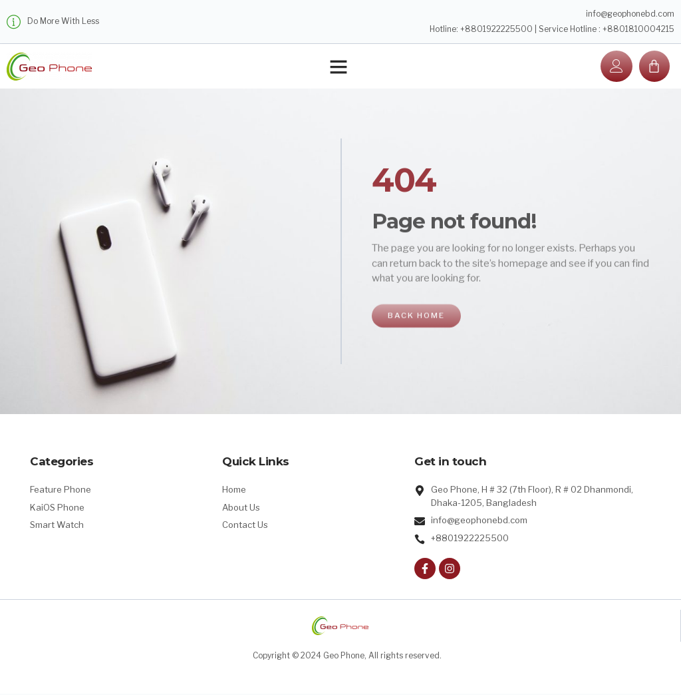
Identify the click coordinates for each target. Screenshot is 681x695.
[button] (338, 67)
